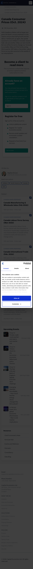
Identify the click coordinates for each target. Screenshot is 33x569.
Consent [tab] (6, 268)
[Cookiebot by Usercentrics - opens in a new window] (23, 263)
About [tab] (27, 268)
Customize (16, 304)
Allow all (16, 298)
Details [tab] (16, 268)
